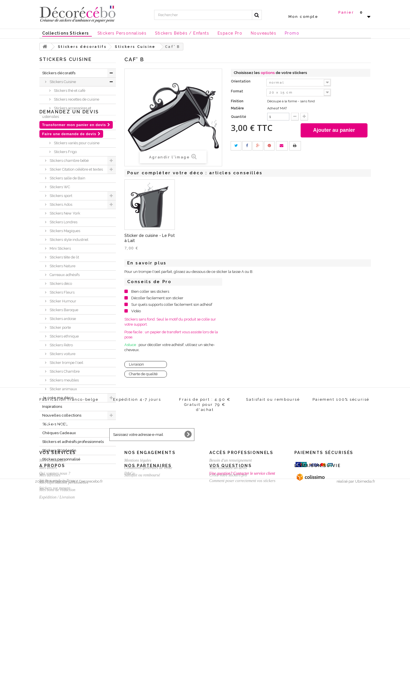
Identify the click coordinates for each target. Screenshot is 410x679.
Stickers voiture (62, 354)
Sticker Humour (62, 301)
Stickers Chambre (64, 371)
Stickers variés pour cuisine (76, 143)
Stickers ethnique (64, 336)
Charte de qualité (143, 374)
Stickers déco (60, 283)
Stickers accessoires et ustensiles (66, 112)
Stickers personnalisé (61, 459)
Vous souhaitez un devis (228, 594)
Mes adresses (50, 602)
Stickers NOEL (54, 424)
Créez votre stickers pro (228, 602)
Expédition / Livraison (57, 624)
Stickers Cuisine (62, 82)
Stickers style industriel (68, 239)
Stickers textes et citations (75, 134)
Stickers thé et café (69, 90)
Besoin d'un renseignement (230, 587)
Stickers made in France (58, 650)
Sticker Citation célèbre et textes (76, 169)
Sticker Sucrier (194, 236)
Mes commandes (52, 587)
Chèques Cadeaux (59, 433)
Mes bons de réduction (57, 616)
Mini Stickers (60, 248)
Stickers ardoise (62, 319)
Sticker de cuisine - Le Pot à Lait (262, 238)
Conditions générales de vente (148, 594)
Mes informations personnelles (63, 609)
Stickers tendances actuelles (77, 125)
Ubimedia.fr (365, 674)
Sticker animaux (63, 389)
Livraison (136, 364)
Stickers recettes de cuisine (76, 99)
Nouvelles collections (61, 415)
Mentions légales (137, 587)
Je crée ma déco (57, 398)
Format (237, 91)
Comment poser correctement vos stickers (242, 650)
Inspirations (52, 406)
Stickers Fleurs (62, 292)
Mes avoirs (48, 594)
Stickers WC (59, 187)
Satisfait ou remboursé (142, 602)
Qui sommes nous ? (54, 643)
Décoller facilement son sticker (157, 298)
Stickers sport (60, 196)
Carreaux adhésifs (64, 275)
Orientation (241, 81)
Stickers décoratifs (58, 73)
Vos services (57, 579)
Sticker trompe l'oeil (66, 362)
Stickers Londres (63, 222)
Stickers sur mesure (54, 658)
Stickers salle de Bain (67, 178)
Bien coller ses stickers (150, 291)
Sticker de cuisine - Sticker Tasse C (142, 238)
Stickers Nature (62, 266)
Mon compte (303, 16)
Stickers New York (64, 213)
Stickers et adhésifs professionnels (73, 442)
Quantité (238, 117)
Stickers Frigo (65, 152)
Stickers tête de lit (64, 257)
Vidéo (136, 311)
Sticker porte (60, 327)
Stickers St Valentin (59, 450)
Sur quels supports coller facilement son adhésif (171, 304)
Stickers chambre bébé (69, 160)
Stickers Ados (60, 204)
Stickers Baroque (63, 310)
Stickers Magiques (64, 231)
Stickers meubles (64, 380)
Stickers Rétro (61, 345)
